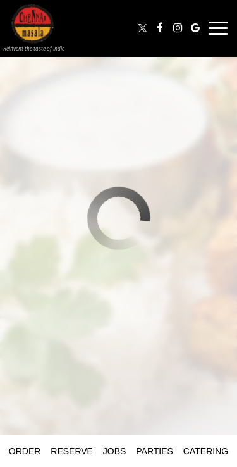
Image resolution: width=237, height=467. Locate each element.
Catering (205, 451)
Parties (154, 451)
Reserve (72, 451)
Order (25, 451)
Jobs (114, 451)
